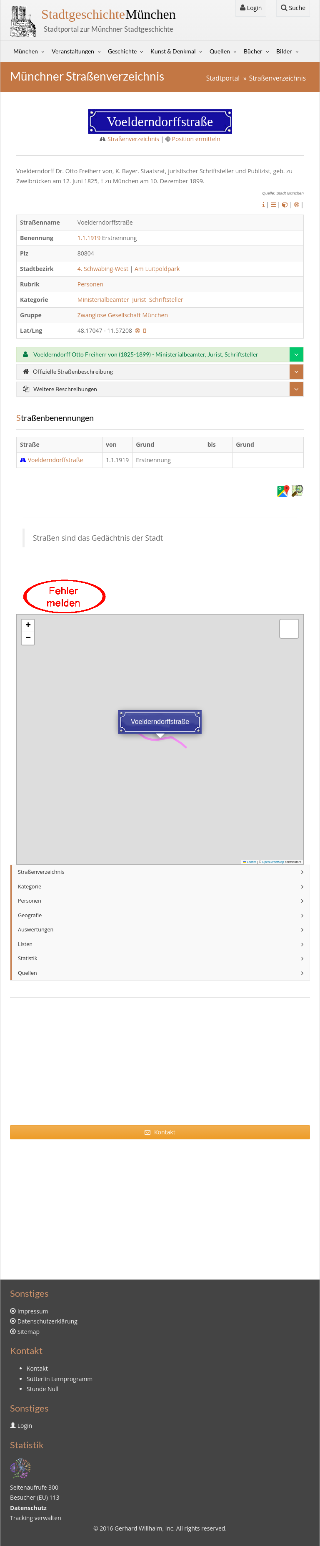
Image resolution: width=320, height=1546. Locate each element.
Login (251, 8)
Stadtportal (223, 78)
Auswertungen (35, 929)
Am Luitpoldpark (157, 269)
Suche (293, 8)
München (108, 14)
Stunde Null (42, 1389)
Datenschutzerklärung (48, 1321)
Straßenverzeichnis (277, 78)
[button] (28, 626)
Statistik (27, 958)
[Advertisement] (160, 1066)
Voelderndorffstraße (55, 460)
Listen (25, 944)
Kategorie (29, 886)
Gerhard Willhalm (138, 1528)
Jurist (140, 300)
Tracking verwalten (35, 1518)
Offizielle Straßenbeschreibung (68, 371)
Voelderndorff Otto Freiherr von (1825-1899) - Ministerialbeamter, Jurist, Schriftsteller (140, 354)
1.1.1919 (89, 238)
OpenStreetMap (273, 862)
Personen (90, 284)
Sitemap (29, 1332)
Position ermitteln (196, 139)
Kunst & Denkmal (173, 51)
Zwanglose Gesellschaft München (124, 315)
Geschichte (122, 51)
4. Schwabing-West (103, 269)
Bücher (253, 51)
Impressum (33, 1311)
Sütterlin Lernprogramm (59, 1379)
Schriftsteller (167, 300)
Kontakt (160, 1132)
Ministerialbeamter (104, 300)
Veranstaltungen (73, 51)
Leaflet (249, 862)
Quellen (220, 51)
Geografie (30, 915)
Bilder (284, 51)
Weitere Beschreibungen (60, 388)
